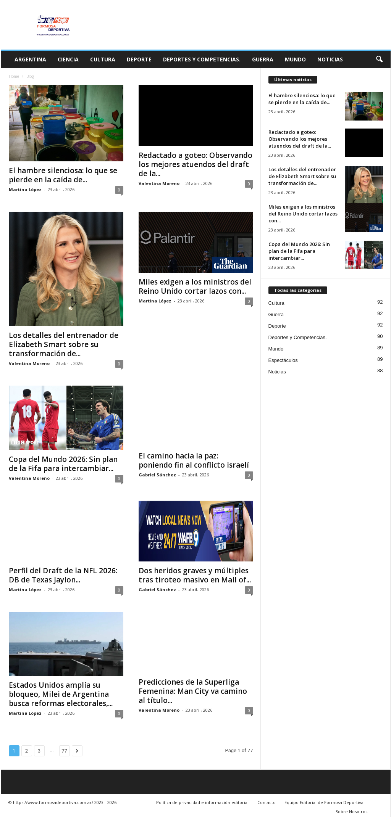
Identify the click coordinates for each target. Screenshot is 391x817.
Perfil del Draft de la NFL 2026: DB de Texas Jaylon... (63, 575)
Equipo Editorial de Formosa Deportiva (324, 802)
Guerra (262, 59)
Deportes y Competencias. (202, 59)
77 (64, 751)
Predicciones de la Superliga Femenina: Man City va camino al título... (193, 691)
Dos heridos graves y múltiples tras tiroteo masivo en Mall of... (195, 575)
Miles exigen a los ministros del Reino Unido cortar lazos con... (195, 286)
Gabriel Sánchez (157, 475)
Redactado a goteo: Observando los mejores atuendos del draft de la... (195, 164)
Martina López (25, 189)
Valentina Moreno (159, 183)
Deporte (139, 59)
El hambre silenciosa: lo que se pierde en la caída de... (63, 175)
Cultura (102, 59)
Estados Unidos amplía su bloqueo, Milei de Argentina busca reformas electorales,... (61, 694)
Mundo (295, 59)
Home (14, 76)
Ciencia (68, 59)
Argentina (30, 59)
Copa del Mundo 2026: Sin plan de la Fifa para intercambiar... (63, 463)
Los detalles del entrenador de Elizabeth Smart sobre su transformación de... (63, 344)
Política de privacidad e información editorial (202, 802)
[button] (379, 59)
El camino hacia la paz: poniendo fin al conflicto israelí (194, 460)
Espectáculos (283, 360)
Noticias (330, 59)
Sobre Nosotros (351, 811)
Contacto (266, 802)
